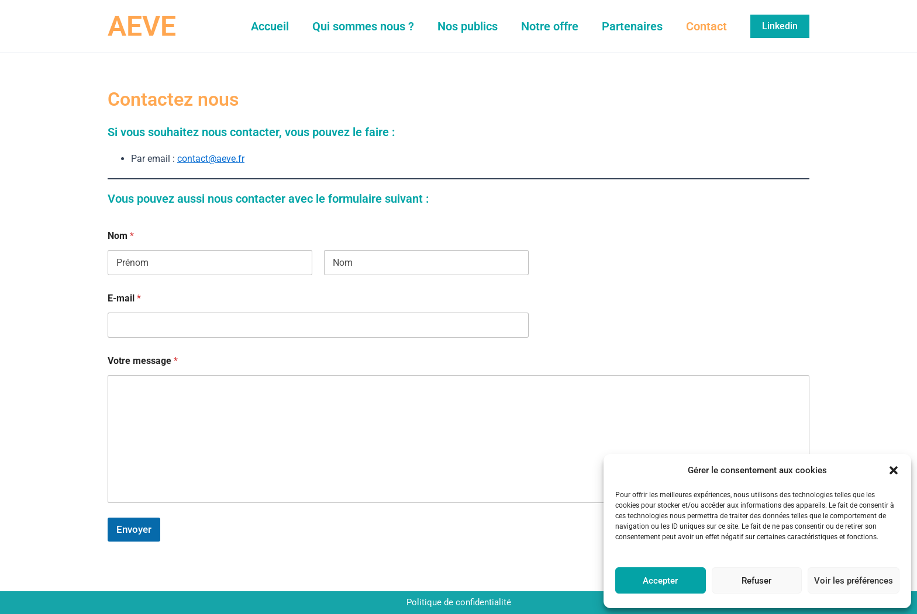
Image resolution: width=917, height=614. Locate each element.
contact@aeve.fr (210, 158)
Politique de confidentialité (458, 602)
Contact (706, 26)
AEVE (142, 26)
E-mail (124, 298)
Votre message (143, 360)
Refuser (756, 580)
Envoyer (133, 529)
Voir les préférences (853, 580)
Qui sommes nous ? (363, 26)
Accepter (660, 580)
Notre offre (549, 26)
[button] (893, 470)
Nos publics (467, 26)
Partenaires (632, 26)
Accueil (270, 26)
